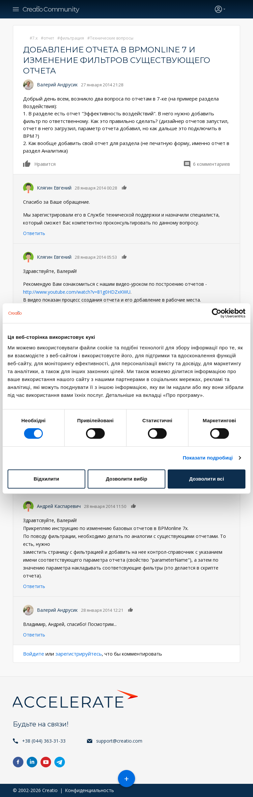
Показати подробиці (208, 457)
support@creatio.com (119, 741)
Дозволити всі (206, 479)
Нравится (27, 163)
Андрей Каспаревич (59, 506)
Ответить (34, 233)
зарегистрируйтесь (78, 653)
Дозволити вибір (126, 479)
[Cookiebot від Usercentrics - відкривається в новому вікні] (216, 313)
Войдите (33, 653)
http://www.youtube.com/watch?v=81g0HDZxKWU (76, 292)
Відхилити (46, 479)
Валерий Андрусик (57, 84)
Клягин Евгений (54, 188)
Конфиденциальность (89, 790)
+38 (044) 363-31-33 (44, 741)
